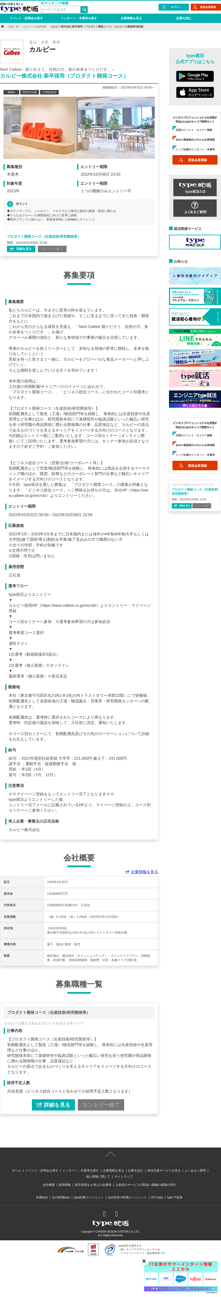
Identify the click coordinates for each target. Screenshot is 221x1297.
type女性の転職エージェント (127, 1197)
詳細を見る (24, 248)
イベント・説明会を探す (26, 18)
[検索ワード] (60, 9)
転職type (42, 1197)
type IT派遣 (174, 1197)
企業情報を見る (131, 18)
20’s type (157, 1197)
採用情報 (65, 1184)
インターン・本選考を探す (79, 18)
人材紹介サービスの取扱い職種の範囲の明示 (145, 1184)
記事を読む (184, 18)
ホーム (16, 1170)
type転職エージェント (89, 1197)
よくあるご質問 (195, 1170)
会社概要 (49, 1184)
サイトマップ (123, 1176)
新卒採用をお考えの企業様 (93, 1184)
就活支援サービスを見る (164, 1170)
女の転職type (61, 1197)
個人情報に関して (98, 1176)
